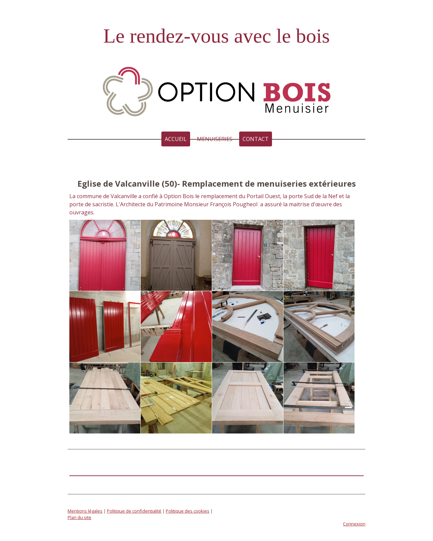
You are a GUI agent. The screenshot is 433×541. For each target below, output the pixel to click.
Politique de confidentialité (134, 511)
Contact (256, 139)
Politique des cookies (187, 511)
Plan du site (79, 517)
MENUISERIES (214, 139)
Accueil (176, 139)
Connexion (354, 524)
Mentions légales (85, 511)
